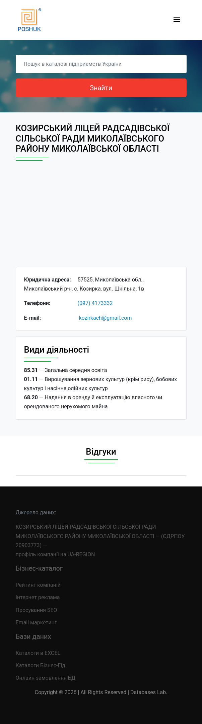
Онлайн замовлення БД (46, 678)
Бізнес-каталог (39, 568)
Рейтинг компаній (38, 585)
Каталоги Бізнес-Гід (40, 665)
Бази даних (33, 636)
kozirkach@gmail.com (105, 318)
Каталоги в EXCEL (38, 653)
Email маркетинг (36, 622)
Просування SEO (36, 610)
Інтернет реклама (38, 597)
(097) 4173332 (95, 303)
